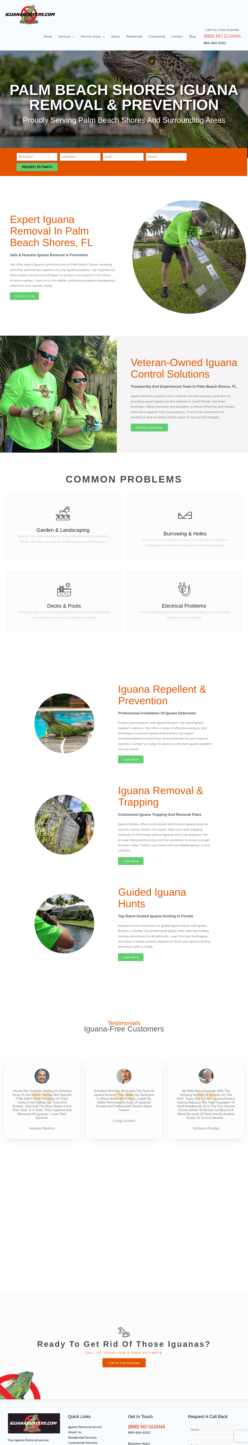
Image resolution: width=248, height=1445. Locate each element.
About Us (75, 1432)
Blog (192, 36)
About (115, 36)
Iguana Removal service (85, 1427)
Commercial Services (82, 1443)
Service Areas (93, 36)
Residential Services (82, 1437)
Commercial (156, 36)
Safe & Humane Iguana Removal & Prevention (49, 255)
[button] (73, 36)
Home (47, 36)
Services (66, 36)
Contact (177, 36)
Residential (134, 36)
